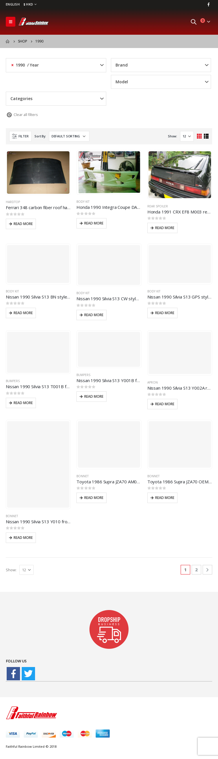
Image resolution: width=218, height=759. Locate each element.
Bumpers (13, 381)
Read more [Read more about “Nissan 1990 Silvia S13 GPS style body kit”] (164, 312)
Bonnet (12, 516)
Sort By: (40, 136)
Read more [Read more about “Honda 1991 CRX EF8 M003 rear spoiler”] (164, 227)
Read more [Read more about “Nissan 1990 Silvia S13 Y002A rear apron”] (164, 403)
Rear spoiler (157, 206)
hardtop (13, 202)
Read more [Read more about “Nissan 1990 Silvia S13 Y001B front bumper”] (93, 396)
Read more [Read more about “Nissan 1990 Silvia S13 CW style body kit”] (93, 314)
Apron (152, 382)
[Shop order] (69, 136)
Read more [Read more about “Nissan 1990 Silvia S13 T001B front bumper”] (23, 402)
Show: (172, 136)
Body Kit (82, 202)
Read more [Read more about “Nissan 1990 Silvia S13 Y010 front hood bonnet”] (23, 537)
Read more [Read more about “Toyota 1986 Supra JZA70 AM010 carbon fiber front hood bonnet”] (93, 497)
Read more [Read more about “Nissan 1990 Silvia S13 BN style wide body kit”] (23, 312)
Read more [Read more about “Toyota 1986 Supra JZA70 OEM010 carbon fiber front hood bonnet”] (164, 497)
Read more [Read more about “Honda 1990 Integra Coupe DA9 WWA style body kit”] (93, 223)
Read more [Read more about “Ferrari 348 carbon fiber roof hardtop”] (23, 223)
